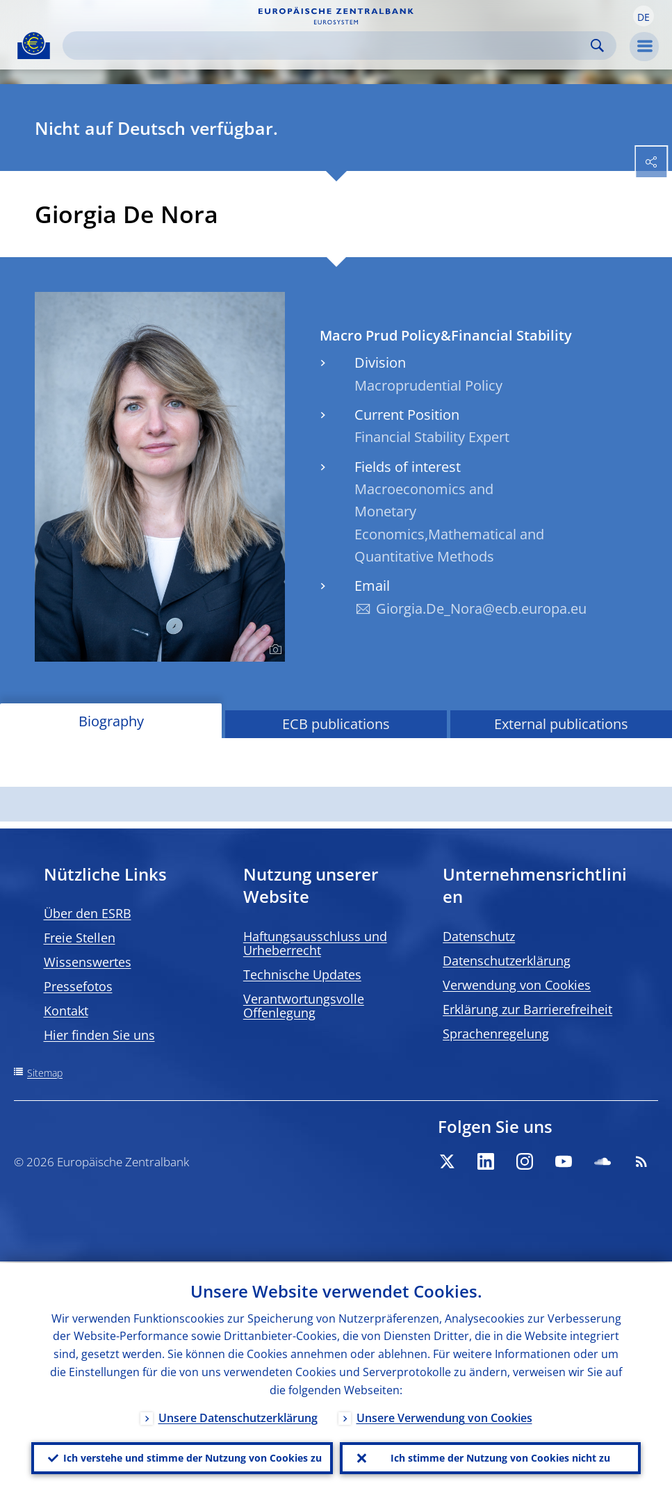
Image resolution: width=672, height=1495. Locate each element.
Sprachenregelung (496, 1033)
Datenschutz (479, 936)
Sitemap (45, 1072)
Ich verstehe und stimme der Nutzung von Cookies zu (192, 1457)
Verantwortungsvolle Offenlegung (303, 1005)
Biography (111, 721)
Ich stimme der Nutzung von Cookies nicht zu (500, 1457)
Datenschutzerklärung (507, 960)
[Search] (328, 45)
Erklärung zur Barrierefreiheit (527, 1009)
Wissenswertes (87, 962)
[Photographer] (273, 650)
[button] (643, 16)
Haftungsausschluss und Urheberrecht (315, 943)
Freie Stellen (79, 937)
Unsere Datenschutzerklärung (238, 1416)
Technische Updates (302, 974)
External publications (561, 723)
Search (597, 45)
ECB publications (336, 723)
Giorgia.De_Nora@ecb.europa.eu (481, 608)
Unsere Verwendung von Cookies (444, 1416)
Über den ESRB (87, 913)
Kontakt (66, 1010)
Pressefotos (78, 986)
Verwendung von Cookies (517, 985)
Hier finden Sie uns (99, 1035)
